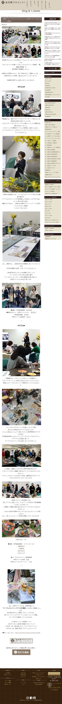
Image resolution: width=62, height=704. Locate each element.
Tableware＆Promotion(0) (51, 114)
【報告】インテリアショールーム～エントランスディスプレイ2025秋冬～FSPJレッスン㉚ (53, 43)
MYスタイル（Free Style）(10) (52, 219)
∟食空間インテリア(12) (51, 165)
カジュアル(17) (49, 208)
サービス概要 (8, 682)
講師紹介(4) (48, 170)
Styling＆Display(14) (50, 105)
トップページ (4, 16)
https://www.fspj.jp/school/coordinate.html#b (27, 632)
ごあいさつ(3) (48, 78)
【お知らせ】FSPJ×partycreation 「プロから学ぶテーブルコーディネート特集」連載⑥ (52, 24)
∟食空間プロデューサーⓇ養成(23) (53, 147)
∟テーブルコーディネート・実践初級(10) (53, 131)
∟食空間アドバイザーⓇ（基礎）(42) (53, 136)
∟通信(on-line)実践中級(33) (51, 154)
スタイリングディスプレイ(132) (52, 222)
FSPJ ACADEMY (38, 684)
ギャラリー (23, 676)
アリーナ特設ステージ (9, 432)
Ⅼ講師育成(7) (49, 145)
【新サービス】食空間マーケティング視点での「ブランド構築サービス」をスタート (52, 29)
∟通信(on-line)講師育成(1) (51, 161)
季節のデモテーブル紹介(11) (51, 126)
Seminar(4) (48, 109)
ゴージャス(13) (49, 215)
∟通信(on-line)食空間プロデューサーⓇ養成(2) (53, 163)
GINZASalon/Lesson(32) (50, 87)
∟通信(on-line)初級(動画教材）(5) (53, 151)
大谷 (30, 562)
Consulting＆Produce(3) (50, 102)
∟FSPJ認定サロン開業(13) (51, 142)
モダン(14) (48, 217)
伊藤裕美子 (21, 546)
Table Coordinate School (38, 682)
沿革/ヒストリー (8, 674)
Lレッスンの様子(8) (50, 191)
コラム (23, 684)
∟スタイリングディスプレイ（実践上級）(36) (53, 138)
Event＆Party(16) (49, 111)
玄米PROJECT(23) (49, 92)
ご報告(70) (48, 85)
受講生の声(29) (49, 174)
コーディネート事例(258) (51, 197)
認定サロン (38, 678)
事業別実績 (23, 674)
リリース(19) (48, 80)
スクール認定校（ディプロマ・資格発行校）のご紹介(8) (53, 186)
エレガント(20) (49, 199)
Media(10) (48, 107)
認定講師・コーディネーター (38, 676)
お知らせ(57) (48, 122)
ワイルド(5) (48, 213)
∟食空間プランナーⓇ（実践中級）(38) (53, 133)
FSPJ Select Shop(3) (49, 234)
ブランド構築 (8, 680)
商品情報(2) (48, 236)
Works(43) (47, 100)
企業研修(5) (48, 116)
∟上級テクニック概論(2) (51, 140)
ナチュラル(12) (49, 201)
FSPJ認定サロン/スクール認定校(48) (52, 181)
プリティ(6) (48, 204)
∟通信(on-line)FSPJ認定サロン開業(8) (53, 158)
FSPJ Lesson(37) (49, 230)
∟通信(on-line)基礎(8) (50, 149)
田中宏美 (29, 310)
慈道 (27, 559)
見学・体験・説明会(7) (50, 124)
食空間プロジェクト (29, 700)
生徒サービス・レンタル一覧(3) (52, 172)
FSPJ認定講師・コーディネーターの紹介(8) (53, 94)
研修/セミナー (8, 684)
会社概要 (8, 673)
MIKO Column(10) (50, 228)
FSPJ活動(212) (48, 76)
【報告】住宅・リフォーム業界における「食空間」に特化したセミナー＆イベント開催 (52, 38)
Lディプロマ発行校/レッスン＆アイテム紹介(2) (53, 189)
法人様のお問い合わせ (54, 673)
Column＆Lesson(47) (49, 226)
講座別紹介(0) (48, 129)
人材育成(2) (48, 90)
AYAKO (26, 314)
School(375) (47, 120)
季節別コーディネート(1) (51, 238)
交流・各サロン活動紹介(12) (51, 193)
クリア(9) (48, 210)
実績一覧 (23, 673)
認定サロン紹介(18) (50, 184)
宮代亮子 (33, 312)
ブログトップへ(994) (49, 72)
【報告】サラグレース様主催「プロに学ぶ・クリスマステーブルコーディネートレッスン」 (52, 52)
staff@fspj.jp (55, 689)
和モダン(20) (48, 206)
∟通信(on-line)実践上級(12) (51, 156)
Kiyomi (28, 317)
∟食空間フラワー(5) (50, 167)
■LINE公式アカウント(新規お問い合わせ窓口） (21, 648)
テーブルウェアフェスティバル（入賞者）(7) (53, 176)
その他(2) (48, 96)
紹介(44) (47, 83)
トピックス (23, 682)
